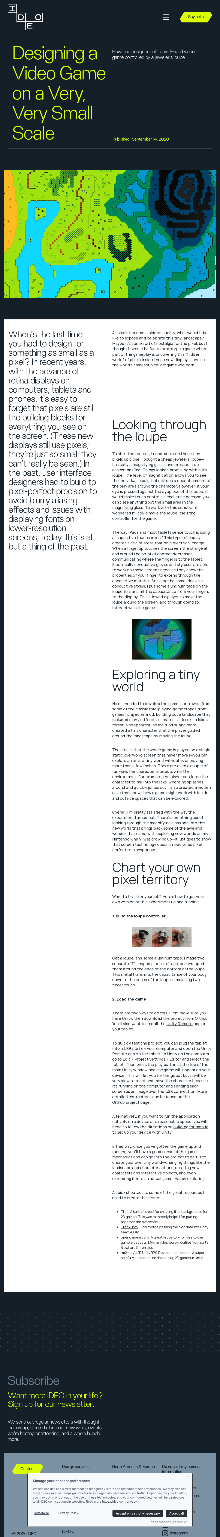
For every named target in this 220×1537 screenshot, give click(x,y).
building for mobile (190, 1126)
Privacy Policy (68, 1513)
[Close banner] (189, 1475)
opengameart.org (135, 1237)
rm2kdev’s (129, 1252)
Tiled (125, 1211)
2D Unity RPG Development (158, 1252)
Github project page (131, 1102)
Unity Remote (179, 1023)
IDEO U (68, 1532)
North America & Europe (133, 1467)
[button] (166, 17)
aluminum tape (168, 958)
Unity (127, 1018)
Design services (75, 1467)
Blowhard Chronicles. (137, 1247)
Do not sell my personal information (182, 1469)
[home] (25, 17)
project (177, 1018)
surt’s (204, 1242)
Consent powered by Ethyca (169, 1521)
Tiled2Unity (129, 1227)
